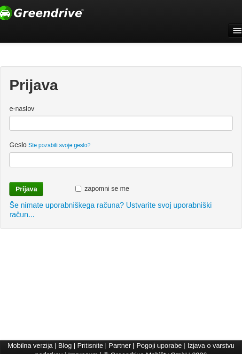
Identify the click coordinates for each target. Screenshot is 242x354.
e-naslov (21, 108)
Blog (65, 345)
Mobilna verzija (30, 345)
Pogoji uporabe (159, 345)
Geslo (50, 145)
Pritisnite (90, 345)
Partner (120, 345)
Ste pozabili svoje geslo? (59, 145)
